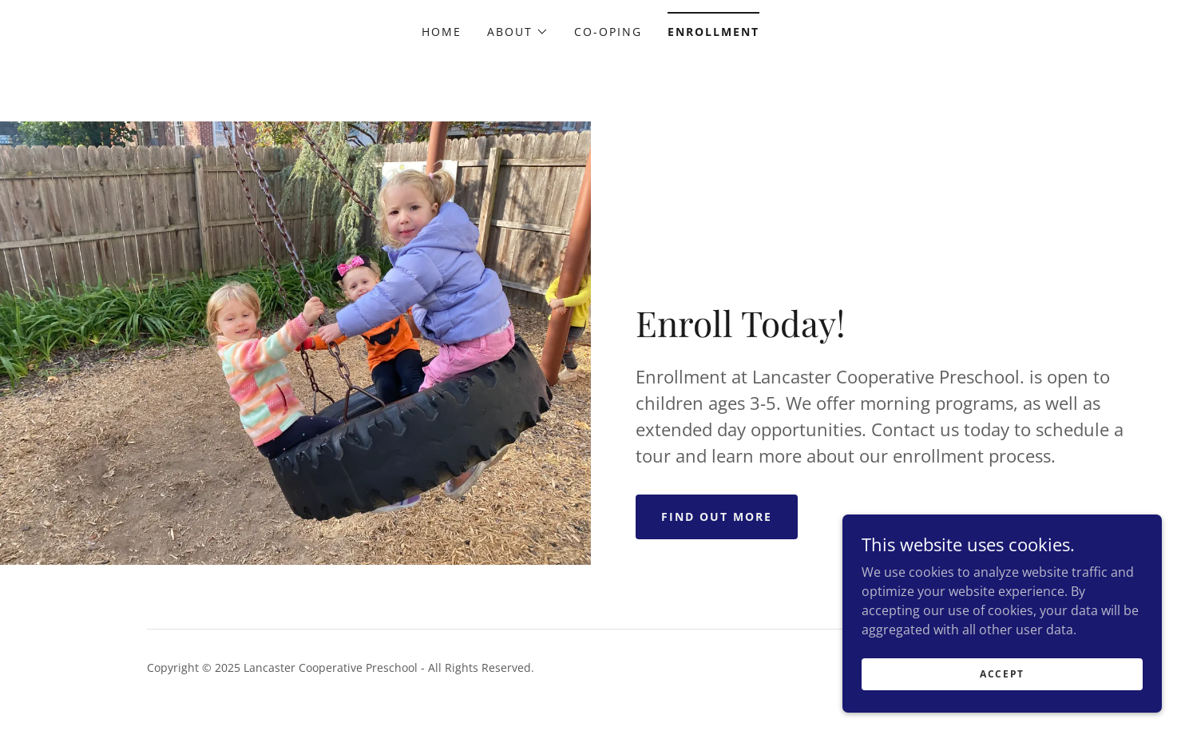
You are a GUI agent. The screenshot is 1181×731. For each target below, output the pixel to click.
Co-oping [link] (608, 31)
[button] (518, 32)
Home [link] (442, 31)
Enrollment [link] (713, 31)
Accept (1002, 695)
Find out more (716, 516)
